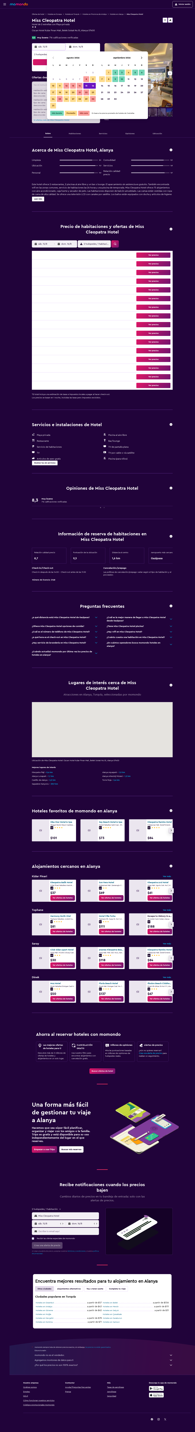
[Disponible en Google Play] (156, 1388)
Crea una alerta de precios (150, 1053)
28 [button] (79, 99)
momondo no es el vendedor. (104, 1355)
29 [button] (86, 99)
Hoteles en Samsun (111, 1322)
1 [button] (86, 72)
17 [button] (53, 92)
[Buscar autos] (4, 24)
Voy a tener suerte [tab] (95, 1289)
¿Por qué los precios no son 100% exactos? (104, 1365)
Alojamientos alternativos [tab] (69, 1289)
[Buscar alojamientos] (4, 18)
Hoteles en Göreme (44, 1310)
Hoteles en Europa (55, 14)
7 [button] (79, 79)
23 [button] (93, 92)
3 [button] (53, 79)
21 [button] (80, 92)
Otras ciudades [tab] (44, 1289)
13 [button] (73, 86)
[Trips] (4, 32)
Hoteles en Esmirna (44, 1322)
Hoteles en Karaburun (112, 1318)
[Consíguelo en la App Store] (156, 1395)
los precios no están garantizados (98, 1347)
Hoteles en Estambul (45, 1303)
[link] (62, 898)
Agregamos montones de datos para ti (104, 1360)
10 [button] (53, 86)
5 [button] (66, 79)
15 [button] (86, 86)
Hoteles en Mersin (111, 1307)
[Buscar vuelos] (4, 12)
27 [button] (73, 99)
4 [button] (59, 79)
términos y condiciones (76, 1251)
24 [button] (53, 99)
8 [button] (86, 79)
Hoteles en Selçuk (111, 1310)
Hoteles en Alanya (116, 14)
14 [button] (80, 86)
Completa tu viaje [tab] (117, 1289)
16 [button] (93, 86)
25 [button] (60, 99)
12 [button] (66, 86)
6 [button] (73, 79)
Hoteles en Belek (110, 1303)
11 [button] (60, 86)
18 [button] (60, 92)
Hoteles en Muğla (43, 1314)
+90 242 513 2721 (40, 34)
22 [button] (86, 92)
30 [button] (93, 99)
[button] (5, 4)
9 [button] (93, 79)
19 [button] (66, 92)
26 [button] (66, 99)
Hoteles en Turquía (72, 14)
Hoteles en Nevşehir (45, 1318)
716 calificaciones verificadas (63, 38)
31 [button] (53, 106)
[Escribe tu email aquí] (68, 1231)
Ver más (167, 876)
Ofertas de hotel (38, 14)
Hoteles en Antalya (44, 1307)
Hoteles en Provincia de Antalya (95, 14)
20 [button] (73, 92)
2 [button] (93, 72)
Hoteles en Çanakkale (112, 1314)
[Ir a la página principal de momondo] (19, 4)
